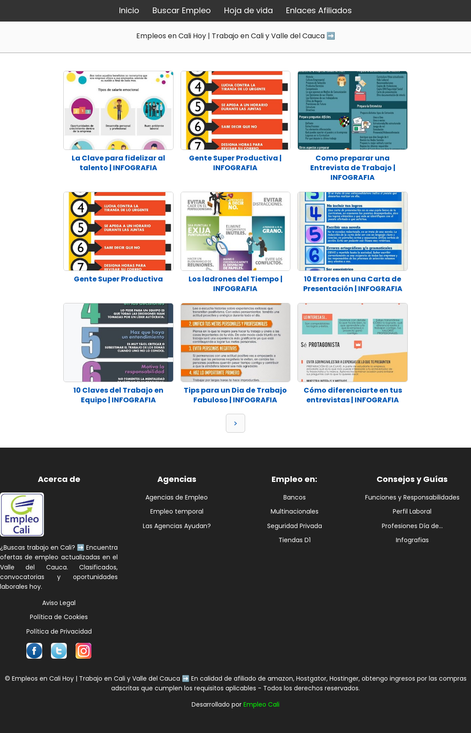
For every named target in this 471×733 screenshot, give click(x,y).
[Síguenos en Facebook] (34, 651)
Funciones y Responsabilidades (412, 497)
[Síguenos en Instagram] (83, 651)
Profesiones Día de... (412, 525)
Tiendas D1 (295, 540)
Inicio (129, 10)
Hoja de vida (248, 10)
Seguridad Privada (294, 525)
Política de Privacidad (59, 631)
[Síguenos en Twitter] (59, 651)
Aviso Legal (59, 602)
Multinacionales (295, 511)
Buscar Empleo (181, 10)
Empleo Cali (261, 704)
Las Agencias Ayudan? (177, 525)
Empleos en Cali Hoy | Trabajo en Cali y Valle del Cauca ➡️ (235, 36)
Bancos (294, 497)
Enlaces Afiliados (319, 10)
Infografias (412, 540)
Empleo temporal (176, 511)
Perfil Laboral (412, 511)
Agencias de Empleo (176, 497)
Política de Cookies (59, 617)
